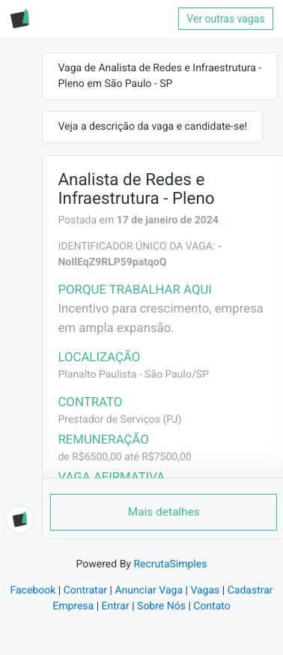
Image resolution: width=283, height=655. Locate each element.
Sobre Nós (161, 606)
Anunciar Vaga (149, 591)
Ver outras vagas (225, 19)
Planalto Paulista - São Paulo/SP (133, 375)
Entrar (116, 606)
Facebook (32, 591)
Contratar (85, 591)
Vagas (204, 591)
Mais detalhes (164, 512)
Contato (211, 606)
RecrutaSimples (170, 564)
